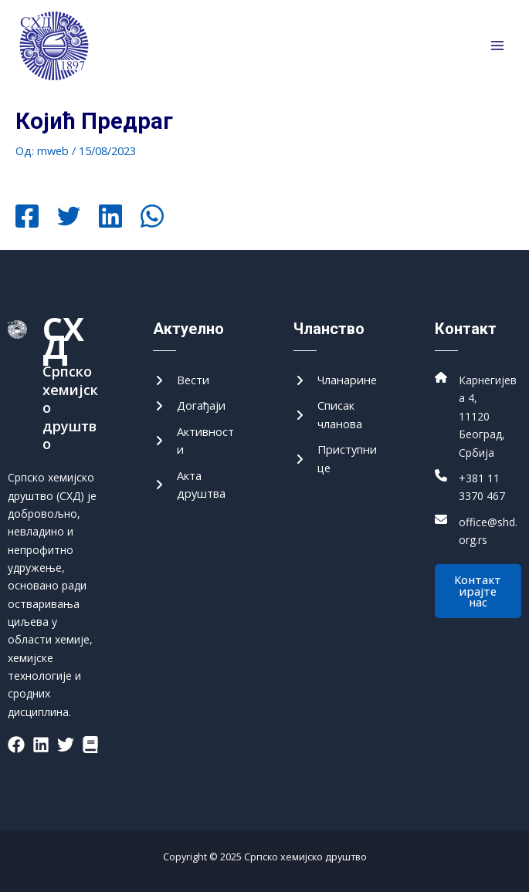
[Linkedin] (110, 217)
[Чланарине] (335, 380)
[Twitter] (68, 217)
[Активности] (196, 441)
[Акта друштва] (196, 485)
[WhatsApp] (152, 217)
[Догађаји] (189, 405)
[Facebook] (27, 217)
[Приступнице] (336, 459)
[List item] (16, 744)
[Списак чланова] (336, 415)
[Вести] (181, 380)
